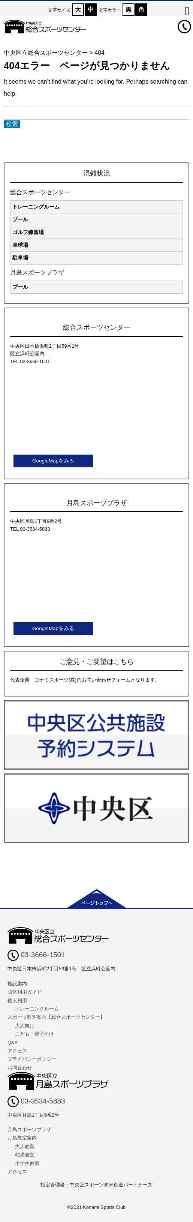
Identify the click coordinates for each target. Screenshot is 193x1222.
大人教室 (24, 1146)
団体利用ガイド (24, 992)
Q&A (12, 1042)
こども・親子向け (34, 1034)
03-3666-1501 (36, 955)
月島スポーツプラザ (29, 1129)
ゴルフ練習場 (28, 232)
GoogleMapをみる (53, 461)
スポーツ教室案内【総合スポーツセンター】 (56, 1017)
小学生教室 (27, 1163)
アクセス (17, 1051)
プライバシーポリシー (31, 1059)
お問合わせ (19, 1067)
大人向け (24, 1025)
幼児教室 (24, 1154)
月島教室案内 (22, 1138)
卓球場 (20, 245)
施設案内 (17, 983)
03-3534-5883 (36, 1101)
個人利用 (17, 1000)
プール (20, 219)
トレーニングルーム (36, 207)
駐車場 (20, 258)
